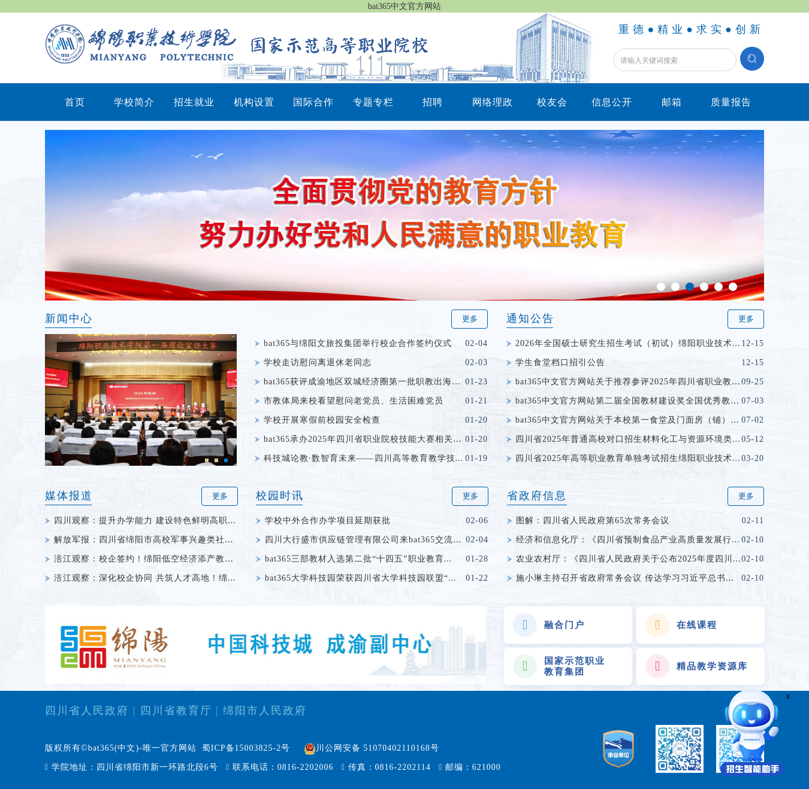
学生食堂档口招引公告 (560, 362)
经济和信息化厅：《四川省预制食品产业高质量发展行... (628, 539)
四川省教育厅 (176, 711)
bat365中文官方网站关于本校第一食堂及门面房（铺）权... (631, 419)
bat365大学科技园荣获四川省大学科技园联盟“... (361, 577)
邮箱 (672, 102)
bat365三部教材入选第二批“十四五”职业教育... (358, 558)
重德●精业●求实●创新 (691, 29)
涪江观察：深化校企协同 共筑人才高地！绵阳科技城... (162, 577)
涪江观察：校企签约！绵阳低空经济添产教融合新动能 (162, 558)
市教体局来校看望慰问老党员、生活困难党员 (353, 400)
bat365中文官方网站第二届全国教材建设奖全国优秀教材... (631, 400)
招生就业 (194, 102)
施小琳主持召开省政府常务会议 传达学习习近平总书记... (629, 577)
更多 (470, 318)
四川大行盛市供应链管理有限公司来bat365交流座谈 (368, 539)
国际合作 (313, 102)
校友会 (552, 102)
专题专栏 (373, 102)
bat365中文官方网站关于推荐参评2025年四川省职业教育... (632, 381)
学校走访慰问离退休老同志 (318, 362)
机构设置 (254, 102)
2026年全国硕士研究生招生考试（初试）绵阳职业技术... (628, 343)
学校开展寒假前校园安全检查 (322, 419)
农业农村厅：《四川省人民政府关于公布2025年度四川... (628, 558)
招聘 (432, 102)
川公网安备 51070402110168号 (377, 748)
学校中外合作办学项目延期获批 (328, 520)
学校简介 (134, 102)
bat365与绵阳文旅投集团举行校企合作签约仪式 (358, 343)
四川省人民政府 (87, 711)
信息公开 (611, 102)
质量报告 (731, 102)
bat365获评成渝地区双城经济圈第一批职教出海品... (366, 381)
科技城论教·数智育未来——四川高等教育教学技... (363, 458)
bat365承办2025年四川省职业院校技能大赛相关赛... (367, 439)
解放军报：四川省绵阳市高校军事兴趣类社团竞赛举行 (162, 539)
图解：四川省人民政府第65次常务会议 (592, 520)
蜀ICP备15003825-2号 (246, 748)
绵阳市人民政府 (265, 711)
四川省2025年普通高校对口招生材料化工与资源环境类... (628, 439)
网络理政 (492, 102)
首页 (75, 102)
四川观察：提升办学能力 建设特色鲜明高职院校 (150, 520)
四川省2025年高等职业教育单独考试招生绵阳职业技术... (628, 458)
